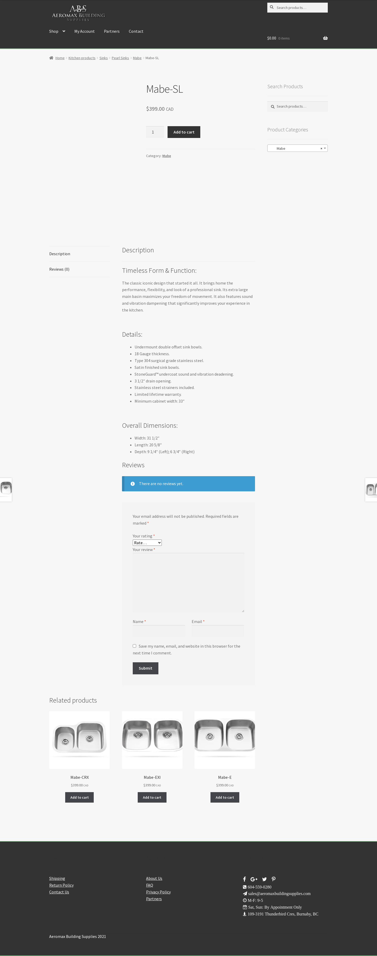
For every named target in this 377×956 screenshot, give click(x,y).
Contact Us (59, 891)
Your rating (144, 535)
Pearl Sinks (120, 57)
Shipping (57, 878)
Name (139, 621)
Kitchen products (82, 57)
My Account (84, 31)
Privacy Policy (158, 891)
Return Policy (61, 885)
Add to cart (184, 132)
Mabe (137, 57)
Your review (144, 549)
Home (60, 57)
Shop (53, 31)
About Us (154, 878)
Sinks (103, 57)
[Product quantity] (155, 132)
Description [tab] (59, 253)
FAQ (149, 885)
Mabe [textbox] (296, 148)
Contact (136, 31)
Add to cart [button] (79, 797)
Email (198, 621)
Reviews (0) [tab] (59, 269)
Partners (112, 31)
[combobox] (297, 148)
